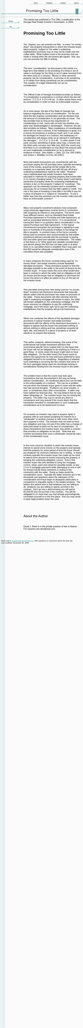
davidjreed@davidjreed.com (23, 541)
